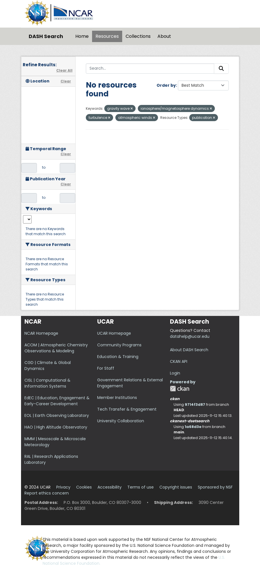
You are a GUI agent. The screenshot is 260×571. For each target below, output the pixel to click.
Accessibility (109, 487)
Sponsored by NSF (215, 487)
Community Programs (119, 345)
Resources (107, 36)
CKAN (179, 389)
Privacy (63, 487)
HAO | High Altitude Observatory (55, 427)
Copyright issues (175, 487)
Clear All (64, 70)
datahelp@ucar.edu (189, 336)
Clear (66, 81)
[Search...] (150, 68)
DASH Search (46, 36)
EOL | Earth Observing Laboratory (56, 415)
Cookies (84, 487)
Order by (166, 85)
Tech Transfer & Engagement (127, 409)
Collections (138, 36)
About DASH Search (189, 350)
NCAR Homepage (41, 333)
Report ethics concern (46, 493)
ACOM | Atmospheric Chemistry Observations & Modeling (56, 348)
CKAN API (178, 361)
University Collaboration (120, 421)
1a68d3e (193, 426)
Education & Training (117, 356)
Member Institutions (117, 397)
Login (175, 373)
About (164, 36)
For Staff (105, 368)
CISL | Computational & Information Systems (47, 383)
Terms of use (140, 487)
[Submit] (221, 68)
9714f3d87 (195, 404)
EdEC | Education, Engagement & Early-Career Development (57, 401)
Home (82, 36)
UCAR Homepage (114, 333)
